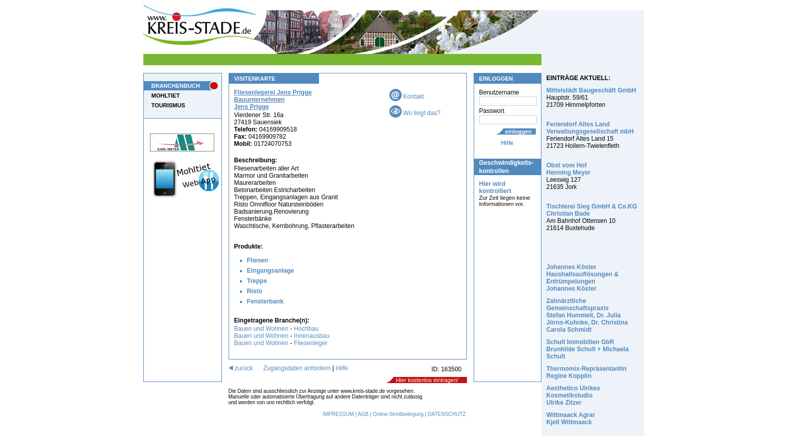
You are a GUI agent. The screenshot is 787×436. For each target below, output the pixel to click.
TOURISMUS (168, 105)
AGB (363, 414)
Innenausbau (311, 335)
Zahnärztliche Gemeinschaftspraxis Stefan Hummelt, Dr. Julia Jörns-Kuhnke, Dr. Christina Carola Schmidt (587, 315)
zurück (241, 368)
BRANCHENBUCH (176, 86)
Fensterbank (265, 301)
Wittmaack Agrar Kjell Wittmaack (571, 418)
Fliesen (257, 260)
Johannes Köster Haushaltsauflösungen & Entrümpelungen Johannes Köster (583, 277)
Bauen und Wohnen (261, 328)
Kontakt (406, 96)
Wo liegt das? (415, 113)
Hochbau (306, 328)
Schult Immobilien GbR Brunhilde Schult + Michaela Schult (588, 349)
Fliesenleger (310, 343)
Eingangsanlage (270, 270)
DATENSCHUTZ (447, 414)
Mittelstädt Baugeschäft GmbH (591, 90)
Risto (255, 291)
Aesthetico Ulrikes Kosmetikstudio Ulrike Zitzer (574, 395)
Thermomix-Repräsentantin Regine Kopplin (587, 372)
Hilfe (507, 143)
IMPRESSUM (338, 414)
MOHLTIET (166, 95)
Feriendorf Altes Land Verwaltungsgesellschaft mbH (590, 128)
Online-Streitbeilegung (398, 414)
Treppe (257, 281)
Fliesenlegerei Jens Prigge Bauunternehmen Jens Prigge (273, 99)
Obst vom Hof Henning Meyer (569, 169)
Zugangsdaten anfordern (296, 368)
